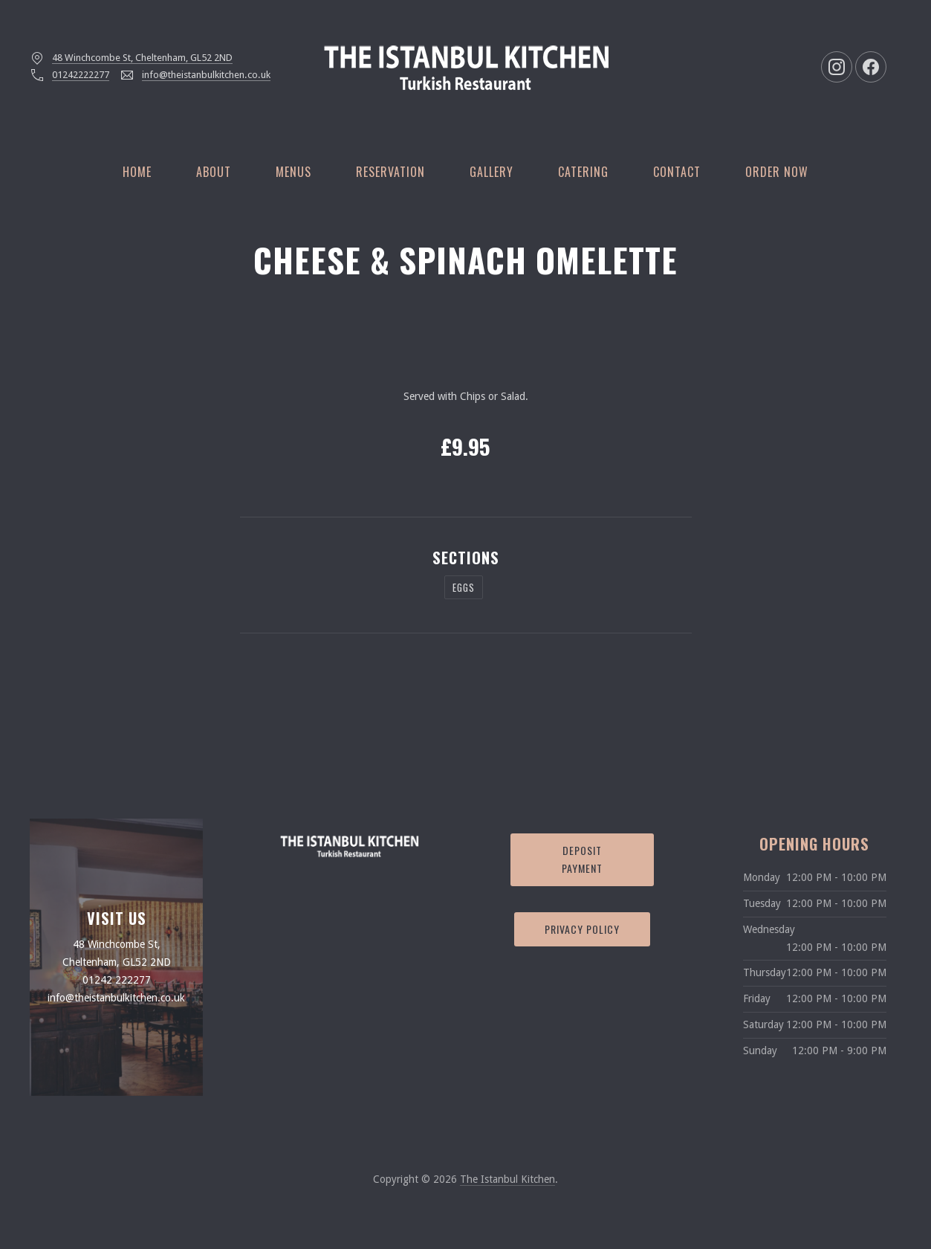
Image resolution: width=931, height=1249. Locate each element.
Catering (583, 172)
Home (137, 172)
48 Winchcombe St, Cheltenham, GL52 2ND (142, 57)
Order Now (776, 172)
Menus (293, 172)
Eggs (463, 587)
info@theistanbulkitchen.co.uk (206, 74)
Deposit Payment (582, 859)
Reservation (390, 172)
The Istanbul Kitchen (507, 1179)
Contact (677, 172)
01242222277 (80, 74)
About (213, 172)
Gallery (491, 172)
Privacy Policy (582, 929)
